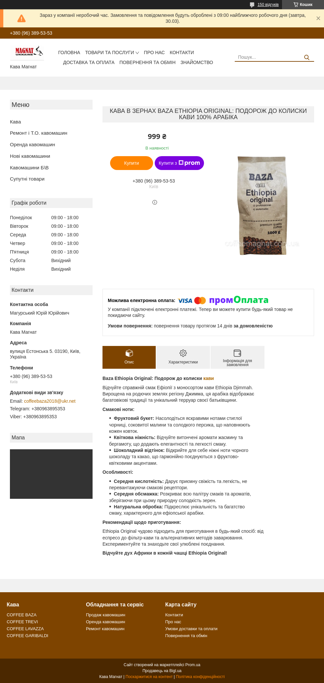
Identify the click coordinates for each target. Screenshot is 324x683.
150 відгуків (268, 4)
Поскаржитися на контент (149, 676)
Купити (131, 163)
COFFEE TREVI (22, 621)
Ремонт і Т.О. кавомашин (38, 133)
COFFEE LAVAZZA (25, 628)
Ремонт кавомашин (105, 628)
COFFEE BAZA (21, 614)
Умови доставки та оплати (191, 628)
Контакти (182, 52)
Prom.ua (192, 665)
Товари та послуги (109, 52)
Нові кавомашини (30, 156)
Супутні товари (27, 179)
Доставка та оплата (88, 62)
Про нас (154, 52)
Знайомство (197, 62)
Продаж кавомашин (105, 614)
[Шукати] (306, 57)
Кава (15, 121)
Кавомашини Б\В (29, 167)
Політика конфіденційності (200, 676)
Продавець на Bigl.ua (162, 670)
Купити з (179, 163)
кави (208, 378)
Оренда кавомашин (32, 144)
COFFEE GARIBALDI (27, 635)
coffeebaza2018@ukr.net (50, 401)
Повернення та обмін (147, 62)
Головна (69, 52)
